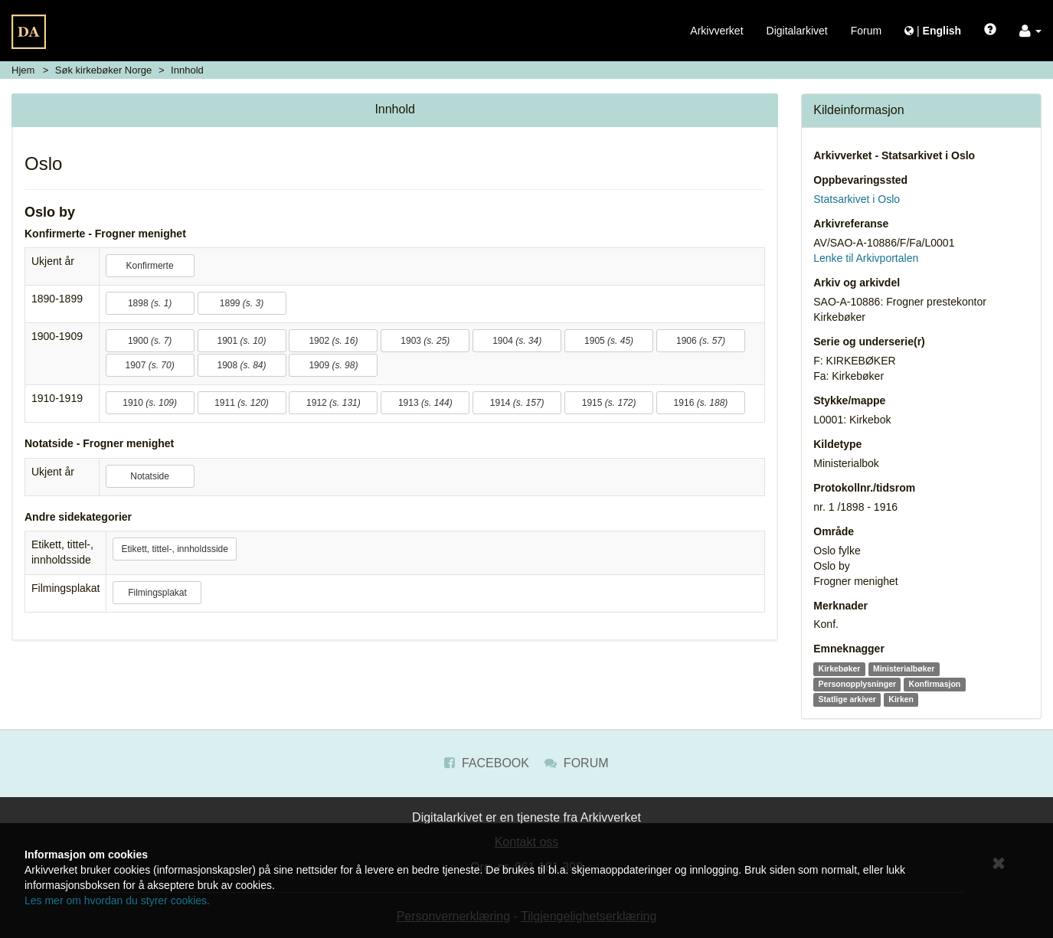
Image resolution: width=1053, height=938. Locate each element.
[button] (1030, 30)
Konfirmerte (150, 265)
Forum (866, 31)
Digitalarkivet (797, 31)
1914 (517, 402)
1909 (333, 365)
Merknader (840, 606)
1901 (241, 340)
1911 (241, 402)
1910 (150, 402)
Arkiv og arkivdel (856, 282)
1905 (608, 340)
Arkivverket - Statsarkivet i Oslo (894, 155)
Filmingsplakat (157, 592)
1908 (241, 365)
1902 (333, 340)
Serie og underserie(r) (869, 341)
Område (833, 531)
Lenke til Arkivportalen (865, 258)
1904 (516, 340)
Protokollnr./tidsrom (864, 488)
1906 (700, 340)
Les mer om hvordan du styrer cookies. (117, 900)
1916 (701, 402)
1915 (609, 402)
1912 (333, 402)
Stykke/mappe (849, 400)
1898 (150, 303)
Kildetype (837, 444)
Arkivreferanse (850, 223)
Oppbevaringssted (860, 180)
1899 (241, 303)
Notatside (149, 476)
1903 (425, 340)
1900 (150, 340)
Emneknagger (849, 648)
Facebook (486, 763)
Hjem (22, 70)
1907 (150, 365)
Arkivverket (716, 31)
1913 (425, 402)
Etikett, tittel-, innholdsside (174, 549)
